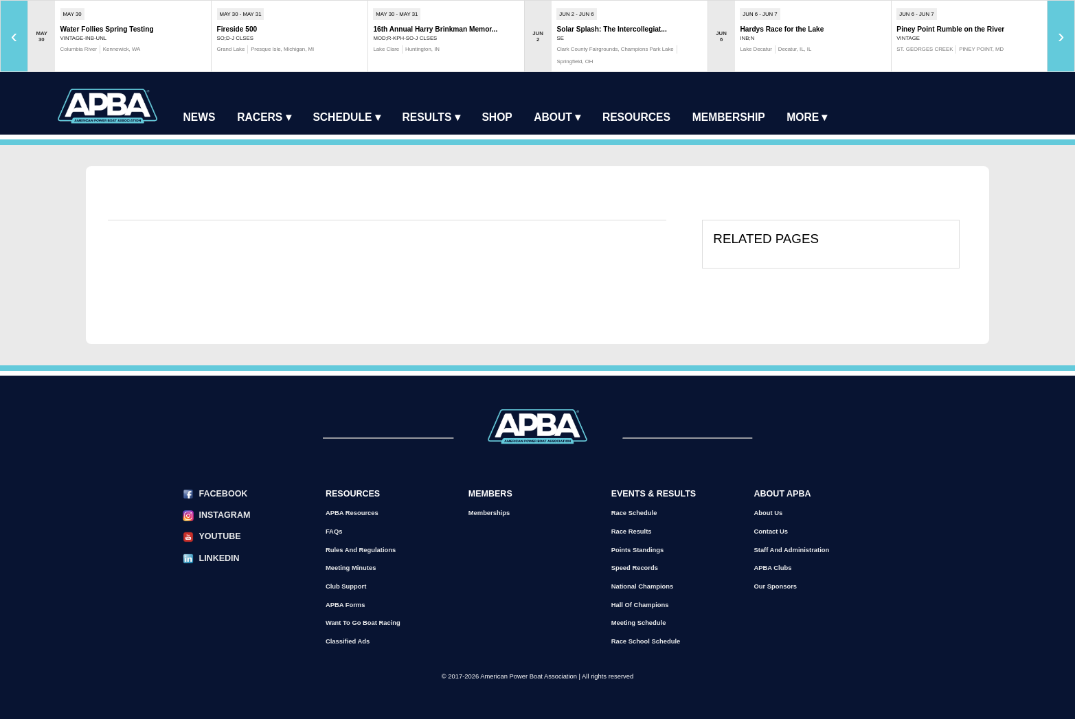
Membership (728, 117)
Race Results (631, 531)
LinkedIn (219, 558)
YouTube (219, 536)
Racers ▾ (264, 117)
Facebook (223, 494)
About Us (768, 512)
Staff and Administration (792, 549)
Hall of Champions (640, 604)
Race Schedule (634, 512)
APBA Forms (345, 604)
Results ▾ (431, 117)
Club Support (346, 586)
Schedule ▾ (346, 117)
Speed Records (634, 567)
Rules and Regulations (361, 549)
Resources (636, 117)
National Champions (642, 586)
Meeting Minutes (351, 567)
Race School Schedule (646, 641)
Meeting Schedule (638, 622)
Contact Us (771, 531)
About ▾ (557, 117)
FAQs (334, 531)
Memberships (489, 512)
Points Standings (637, 549)
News (199, 117)
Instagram (224, 515)
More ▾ (807, 117)
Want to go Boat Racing (363, 622)
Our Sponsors (775, 586)
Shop (497, 117)
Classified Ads (348, 641)
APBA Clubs (773, 567)
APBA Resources (352, 512)
